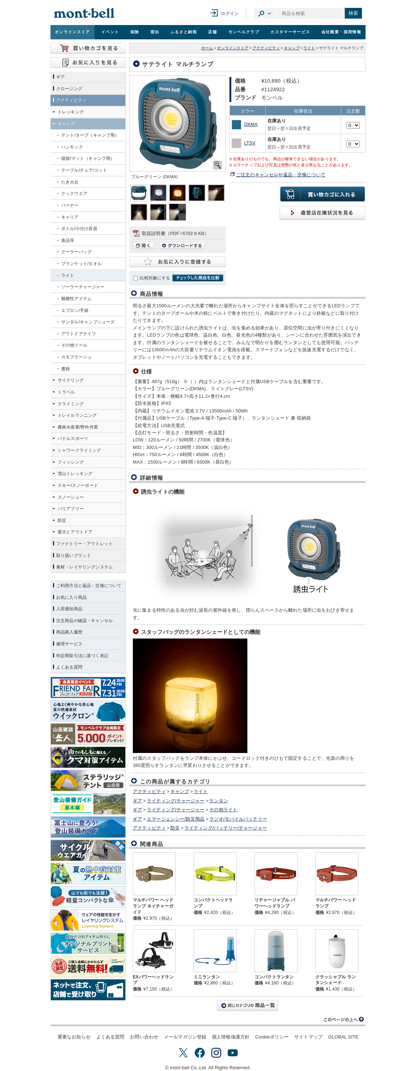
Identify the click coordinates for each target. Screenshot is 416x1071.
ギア (137, 800)
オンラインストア (72, 32)
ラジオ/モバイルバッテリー (238, 819)
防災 (175, 828)
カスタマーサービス (290, 32)
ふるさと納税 (183, 32)
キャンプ (292, 48)
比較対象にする (155, 278)
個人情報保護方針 (231, 1037)
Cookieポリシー (272, 1037)
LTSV (250, 143)
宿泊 (154, 32)
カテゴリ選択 (265, 13)
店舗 (212, 32)
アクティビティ (266, 48)
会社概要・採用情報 (341, 32)
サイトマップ (308, 1037)
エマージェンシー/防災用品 (176, 819)
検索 (353, 13)
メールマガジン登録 (185, 1037)
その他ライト (223, 809)
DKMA (251, 124)
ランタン (218, 800)
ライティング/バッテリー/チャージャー (225, 828)
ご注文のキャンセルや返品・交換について (280, 174)
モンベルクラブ (243, 32)
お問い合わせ (144, 1037)
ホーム (207, 48)
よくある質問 (110, 1037)
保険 (134, 32)
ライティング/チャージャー (176, 800)
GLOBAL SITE (343, 1037)
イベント (110, 32)
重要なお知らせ (74, 1037)
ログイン (229, 13)
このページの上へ (344, 1019)
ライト (309, 48)
